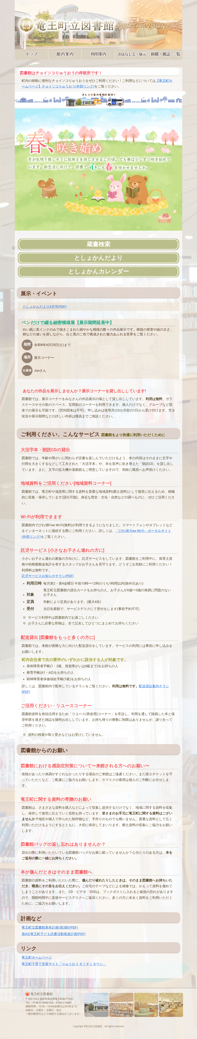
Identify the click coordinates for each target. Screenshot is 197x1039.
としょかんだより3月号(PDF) (45, 307)
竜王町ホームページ (37, 957)
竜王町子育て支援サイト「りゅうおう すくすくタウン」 (64, 964)
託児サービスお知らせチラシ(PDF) (48, 576)
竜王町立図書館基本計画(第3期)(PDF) (50, 927)
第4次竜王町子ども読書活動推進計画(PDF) (54, 934)
